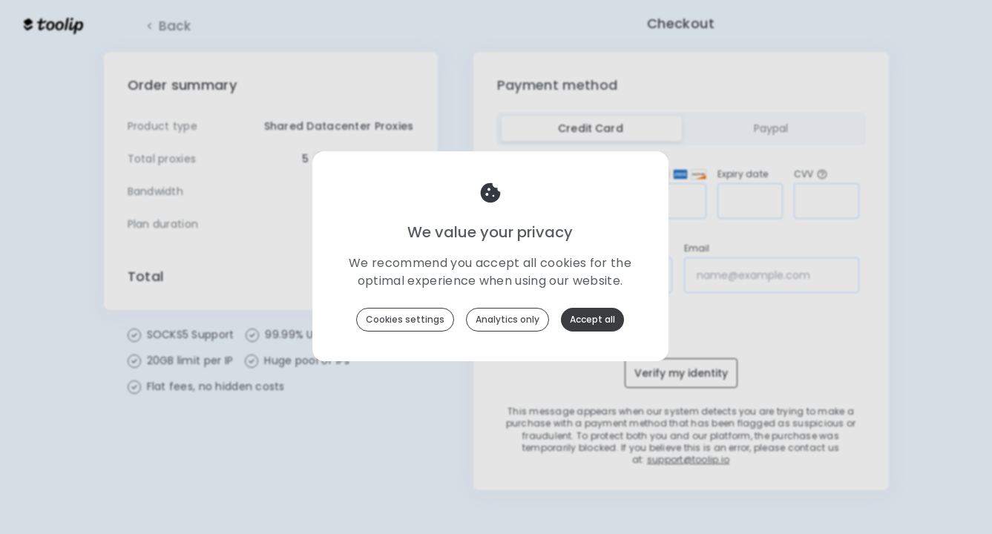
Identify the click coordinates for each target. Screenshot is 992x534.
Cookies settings (405, 319)
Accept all (592, 319)
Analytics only (507, 319)
